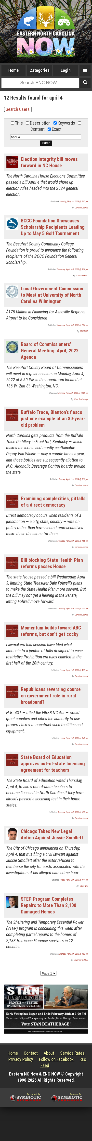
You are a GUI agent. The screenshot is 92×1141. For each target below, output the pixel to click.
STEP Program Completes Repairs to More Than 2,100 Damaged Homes (48, 905)
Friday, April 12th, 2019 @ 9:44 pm (74, 880)
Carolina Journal (81, 207)
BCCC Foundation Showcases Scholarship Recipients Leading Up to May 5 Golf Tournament (53, 227)
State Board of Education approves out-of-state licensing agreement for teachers (53, 763)
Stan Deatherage (81, 399)
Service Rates (72, 1053)
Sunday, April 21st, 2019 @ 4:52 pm (73, 479)
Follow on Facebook (56, 1059)
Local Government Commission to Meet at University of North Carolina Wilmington (52, 295)
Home (13, 70)
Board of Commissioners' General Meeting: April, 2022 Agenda (50, 350)
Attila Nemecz (82, 275)
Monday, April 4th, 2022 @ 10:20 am (73, 393)
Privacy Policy (20, 1059)
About (49, 1053)
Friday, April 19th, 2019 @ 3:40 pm (74, 738)
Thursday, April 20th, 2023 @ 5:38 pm (72, 269)
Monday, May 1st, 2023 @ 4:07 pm (74, 201)
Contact (31, 1053)
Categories (39, 70)
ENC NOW (84, 331)
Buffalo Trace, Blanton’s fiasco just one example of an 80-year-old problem (53, 418)
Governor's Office (81, 960)
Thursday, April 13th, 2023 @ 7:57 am (72, 325)
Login (66, 70)
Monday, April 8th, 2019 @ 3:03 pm (73, 954)
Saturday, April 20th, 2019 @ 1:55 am (72, 608)
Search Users (18, 109)
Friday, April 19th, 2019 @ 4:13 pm (74, 670)
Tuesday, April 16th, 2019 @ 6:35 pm (73, 812)
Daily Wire (84, 886)
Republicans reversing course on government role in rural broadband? (51, 695)
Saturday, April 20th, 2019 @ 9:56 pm (72, 541)
